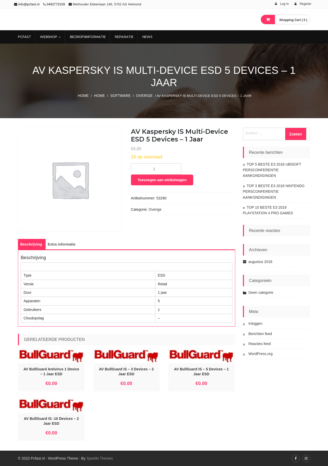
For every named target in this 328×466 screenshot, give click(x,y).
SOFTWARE (120, 96)
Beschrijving (31, 244)
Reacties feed (260, 344)
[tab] (31, 244)
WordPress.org (261, 354)
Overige (144, 96)
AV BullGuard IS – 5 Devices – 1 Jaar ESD (201, 371)
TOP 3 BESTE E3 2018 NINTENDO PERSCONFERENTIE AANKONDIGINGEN (274, 191)
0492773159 (56, 4)
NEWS (147, 37)
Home (83, 96)
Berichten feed (260, 334)
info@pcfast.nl (27, 4)
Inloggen (256, 323)
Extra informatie (61, 244)
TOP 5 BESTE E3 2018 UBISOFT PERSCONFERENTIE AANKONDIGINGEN (272, 170)
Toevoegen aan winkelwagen (162, 180)
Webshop (48, 37)
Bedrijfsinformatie (88, 37)
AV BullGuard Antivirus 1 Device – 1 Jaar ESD (51, 371)
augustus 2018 (260, 262)
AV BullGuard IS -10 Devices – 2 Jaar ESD (51, 421)
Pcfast (24, 37)
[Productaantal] (156, 169)
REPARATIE (124, 37)
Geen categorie (261, 292)
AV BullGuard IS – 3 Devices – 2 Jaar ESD (126, 371)
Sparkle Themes (99, 458)
